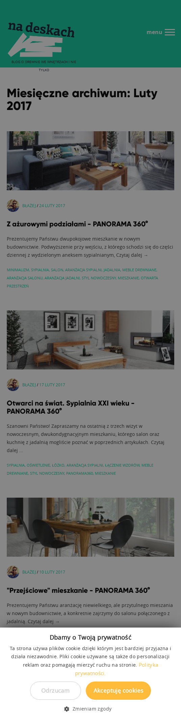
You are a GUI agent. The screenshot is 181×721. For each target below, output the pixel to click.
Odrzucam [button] (55, 690)
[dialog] (90, 360)
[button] (90, 709)
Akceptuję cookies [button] (119, 690)
